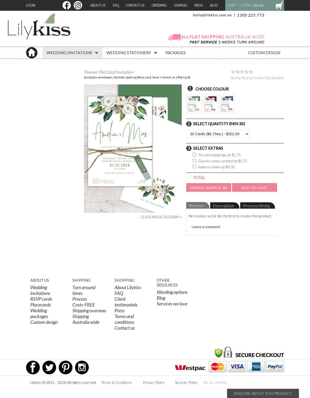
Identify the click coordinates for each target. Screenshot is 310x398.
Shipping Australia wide (85, 319)
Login (30, 5)
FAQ (116, 5)
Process (79, 299)
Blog (214, 5)
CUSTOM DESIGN (264, 52)
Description (223, 205)
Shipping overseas (89, 310)
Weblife (221, 382)
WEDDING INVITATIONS (73, 52)
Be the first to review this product (257, 77)
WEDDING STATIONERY (132, 52)
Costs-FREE (83, 305)
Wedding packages (39, 313)
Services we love (172, 303)
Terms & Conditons (116, 382)
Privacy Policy (153, 382)
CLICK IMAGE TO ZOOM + (161, 217)
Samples (180, 5)
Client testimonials (126, 302)
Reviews (196, 205)
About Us (98, 5)
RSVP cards (41, 299)
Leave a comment (206, 226)
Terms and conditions (124, 319)
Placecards (40, 305)
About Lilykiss (128, 287)
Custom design (44, 322)
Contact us (125, 328)
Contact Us (135, 5)
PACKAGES (175, 52)
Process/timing (256, 205)
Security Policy (186, 382)
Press (198, 5)
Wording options (172, 292)
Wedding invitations (40, 290)
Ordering (159, 5)
